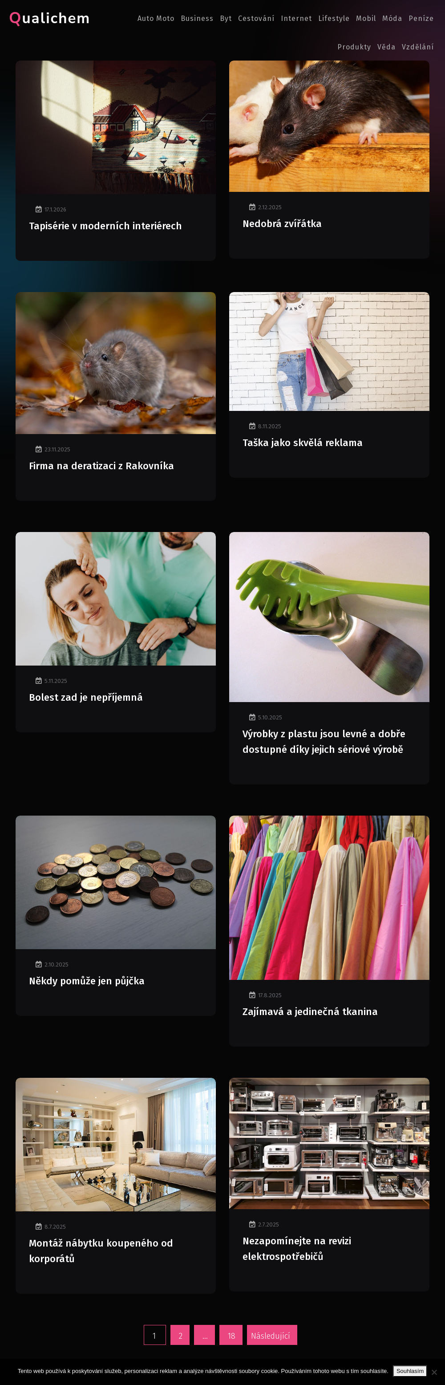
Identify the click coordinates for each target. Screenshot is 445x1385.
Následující (270, 1336)
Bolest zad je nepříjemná (86, 697)
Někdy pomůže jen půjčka (87, 981)
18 (231, 1336)
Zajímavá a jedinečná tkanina (310, 1012)
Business (197, 18)
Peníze (421, 18)
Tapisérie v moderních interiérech (105, 226)
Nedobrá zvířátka (282, 224)
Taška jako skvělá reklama (303, 443)
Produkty (354, 47)
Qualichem (49, 18)
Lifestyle (334, 18)
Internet (296, 18)
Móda (392, 18)
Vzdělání (418, 47)
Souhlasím (410, 1371)
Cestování (256, 18)
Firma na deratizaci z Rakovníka (101, 466)
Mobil (366, 18)
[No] (433, 1372)
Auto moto (156, 18)
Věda (386, 47)
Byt (226, 18)
